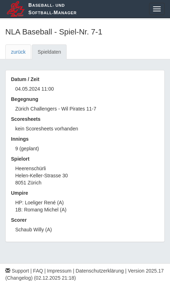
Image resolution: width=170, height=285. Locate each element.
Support (17, 271)
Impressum (59, 271)
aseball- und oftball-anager (52, 8)
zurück (18, 52)
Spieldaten (49, 52)
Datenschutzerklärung (99, 271)
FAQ (38, 271)
